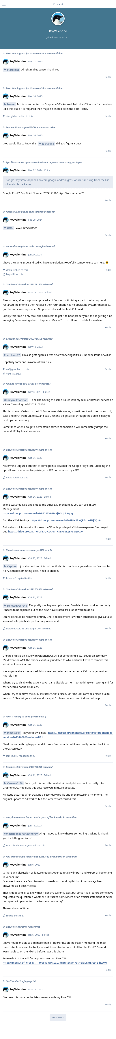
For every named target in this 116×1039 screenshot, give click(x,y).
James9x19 (13, 733)
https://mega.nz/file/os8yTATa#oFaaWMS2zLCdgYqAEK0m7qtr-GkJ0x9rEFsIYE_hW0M (55, 962)
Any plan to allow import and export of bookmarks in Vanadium (41, 817)
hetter (11, 104)
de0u (10, 228)
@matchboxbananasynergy (21, 833)
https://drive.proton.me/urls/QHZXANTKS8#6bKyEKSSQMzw (45, 531)
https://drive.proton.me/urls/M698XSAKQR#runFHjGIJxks (66, 520)
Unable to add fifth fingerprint (23, 926)
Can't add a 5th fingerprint (21, 981)
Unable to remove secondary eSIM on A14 (29, 449)
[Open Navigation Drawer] (3, 4)
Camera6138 (15, 783)
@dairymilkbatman (15, 400)
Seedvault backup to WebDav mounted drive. (31, 127)
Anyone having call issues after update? (28, 383)
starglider (13, 69)
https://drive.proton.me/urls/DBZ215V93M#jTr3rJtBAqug (38, 513)
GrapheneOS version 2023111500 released (29, 284)
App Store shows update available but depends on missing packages (44, 162)
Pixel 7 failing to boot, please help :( (26, 716)
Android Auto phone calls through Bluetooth (30, 211)
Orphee (11, 566)
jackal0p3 (48, 143)
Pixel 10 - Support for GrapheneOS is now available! (34, 53)
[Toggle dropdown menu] (58, 4)
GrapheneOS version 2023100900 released (29, 589)
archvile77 (13, 355)
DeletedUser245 (17, 605)
